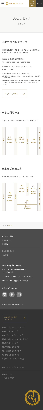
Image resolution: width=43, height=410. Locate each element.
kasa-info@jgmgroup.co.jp (17, 280)
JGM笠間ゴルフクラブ (10, 331)
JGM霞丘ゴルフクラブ (10, 343)
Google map (7, 272)
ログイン (39, 3)
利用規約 (5, 255)
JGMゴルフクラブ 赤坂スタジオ (13, 367)
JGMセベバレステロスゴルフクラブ (15, 339)
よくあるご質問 (8, 236)
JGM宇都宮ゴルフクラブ (10, 347)
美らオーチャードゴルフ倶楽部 (13, 359)
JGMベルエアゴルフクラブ (11, 351)
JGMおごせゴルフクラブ (10, 355)
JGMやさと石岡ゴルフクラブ (12, 335)
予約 (32, 3)
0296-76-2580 (10, 276)
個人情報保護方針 (8, 251)
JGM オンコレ (7, 374)
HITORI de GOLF (8, 378)
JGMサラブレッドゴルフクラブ (13, 327)
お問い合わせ (7, 240)
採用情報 (5, 244)
